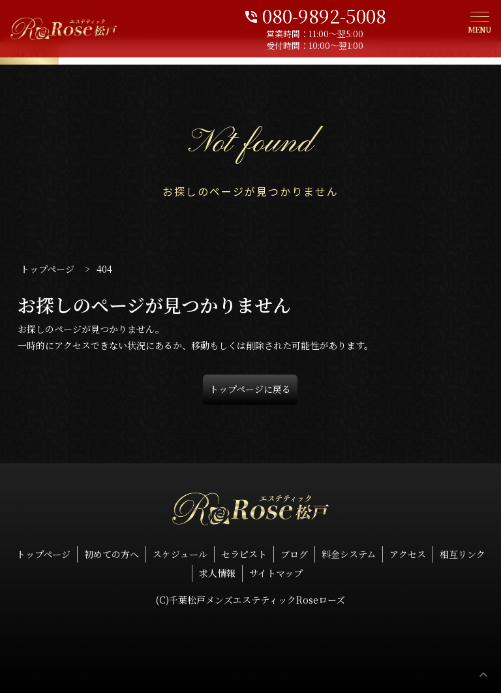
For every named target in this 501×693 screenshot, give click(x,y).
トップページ (43, 554)
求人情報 (217, 572)
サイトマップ (276, 572)
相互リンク (462, 554)
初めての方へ (111, 554)
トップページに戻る (250, 388)
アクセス (407, 554)
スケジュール (180, 554)
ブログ (294, 554)
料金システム (349, 554)
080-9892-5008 (367, 15)
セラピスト (244, 554)
